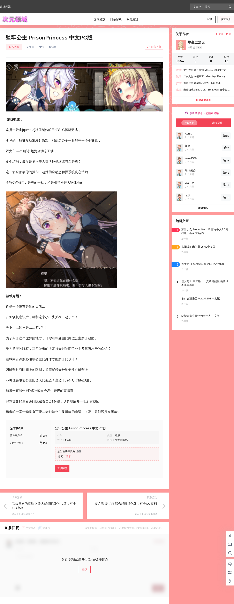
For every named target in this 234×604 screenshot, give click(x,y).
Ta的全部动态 (203, 100)
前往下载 (154, 47)
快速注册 (226, 19)
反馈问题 (5, 6)
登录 (209, 19)
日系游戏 (14, 46)
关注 (219, 34)
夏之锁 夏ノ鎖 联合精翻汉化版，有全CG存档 (126, 503)
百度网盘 (62, 468)
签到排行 (203, 208)
